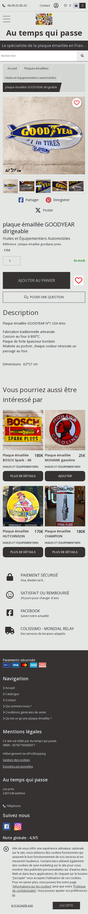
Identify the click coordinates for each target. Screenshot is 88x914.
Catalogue (11, 694)
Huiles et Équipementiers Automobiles (36, 238)
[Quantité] (11, 261)
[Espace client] (56, 5)
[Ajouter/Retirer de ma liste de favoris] (78, 280)
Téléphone (12, 806)
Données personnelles (18, 767)
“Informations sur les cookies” (32, 886)
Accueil (12, 68)
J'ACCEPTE (66, 905)
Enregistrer (58, 200)
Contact (45, 6)
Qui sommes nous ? (17, 706)
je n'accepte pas (22, 905)
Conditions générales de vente (24, 712)
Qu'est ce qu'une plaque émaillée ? (27, 718)
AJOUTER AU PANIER (36, 280)
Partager (29, 200)
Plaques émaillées (36, 68)
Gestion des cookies (16, 760)
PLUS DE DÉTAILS (23, 476)
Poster (44, 210)
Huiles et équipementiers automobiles (30, 78)
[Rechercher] (82, 55)
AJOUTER (65, 476)
